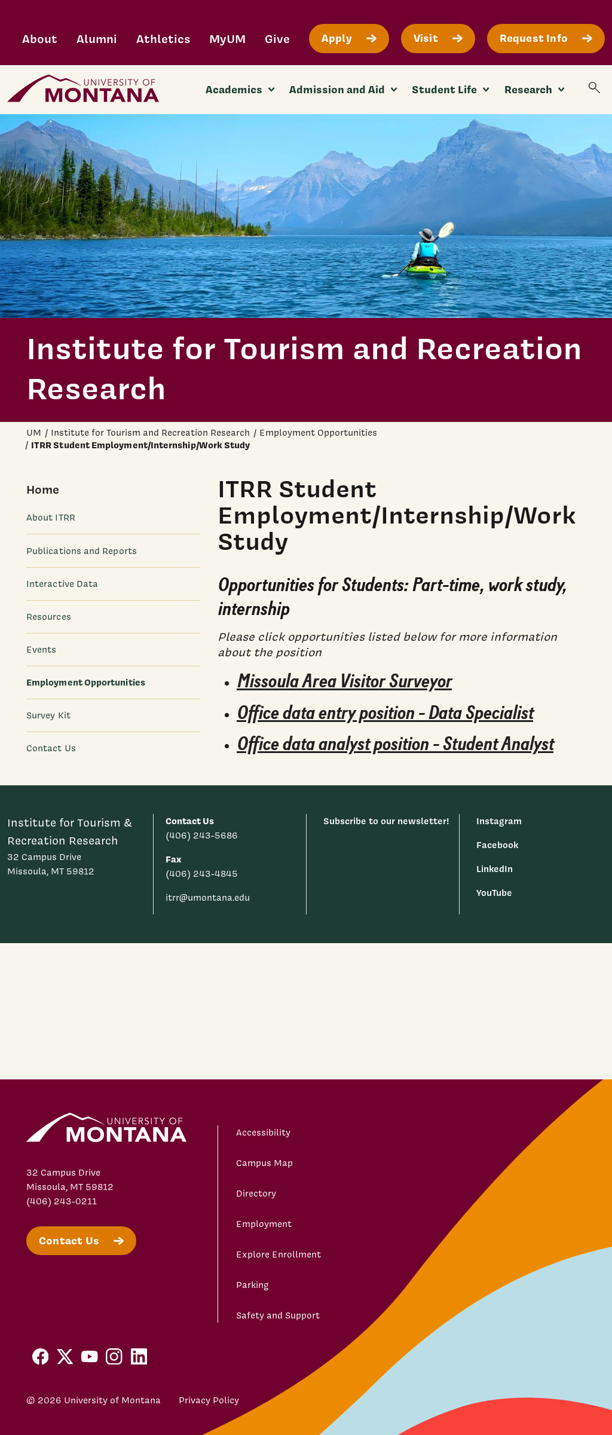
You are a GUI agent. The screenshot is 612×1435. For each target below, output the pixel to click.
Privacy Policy (209, 1400)
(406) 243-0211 (61, 1201)
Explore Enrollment (278, 1254)
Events (41, 650)
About (39, 38)
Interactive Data (62, 584)
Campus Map (264, 1163)
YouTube (494, 892)
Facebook (497, 845)
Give (277, 38)
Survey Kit (48, 715)
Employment (264, 1224)
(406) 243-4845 (202, 874)
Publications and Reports (81, 551)
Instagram (499, 821)
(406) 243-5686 (202, 836)
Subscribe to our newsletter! (386, 821)
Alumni (96, 38)
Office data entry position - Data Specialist (385, 713)
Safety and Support (278, 1315)
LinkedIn (494, 868)
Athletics (163, 38)
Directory (256, 1194)
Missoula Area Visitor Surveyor (344, 681)
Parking (252, 1285)
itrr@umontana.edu (208, 898)
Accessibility (263, 1133)
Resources (48, 617)
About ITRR (50, 518)
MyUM (227, 38)
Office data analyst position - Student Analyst (395, 745)
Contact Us (51, 748)
